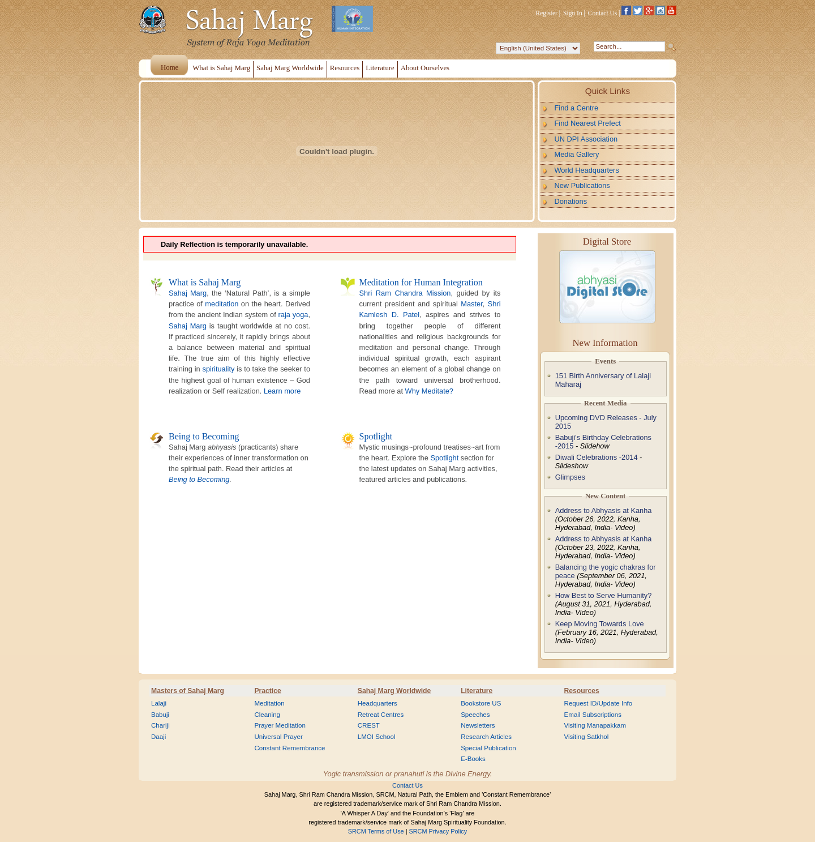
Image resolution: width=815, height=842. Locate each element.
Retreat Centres (381, 714)
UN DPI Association (586, 139)
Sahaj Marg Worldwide (394, 691)
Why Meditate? (429, 391)
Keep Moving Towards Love (599, 623)
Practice (267, 691)
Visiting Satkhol (586, 736)
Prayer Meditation (280, 725)
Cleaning (267, 714)
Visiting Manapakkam (595, 725)
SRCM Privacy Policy (438, 831)
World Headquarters (587, 170)
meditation (221, 304)
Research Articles (486, 736)
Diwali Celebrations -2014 (596, 457)
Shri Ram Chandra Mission (405, 293)
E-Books (473, 758)
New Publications (582, 185)
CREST (369, 725)
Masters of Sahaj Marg (187, 691)
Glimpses (570, 477)
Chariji (160, 725)
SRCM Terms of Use (376, 831)
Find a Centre (577, 108)
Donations (571, 201)
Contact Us (602, 13)
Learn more (282, 391)
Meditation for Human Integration (421, 282)
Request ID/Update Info (598, 703)
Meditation (269, 703)
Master (471, 304)
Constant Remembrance (289, 748)
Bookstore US (481, 703)
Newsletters (478, 725)
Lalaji (158, 703)
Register (546, 13)
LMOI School (377, 736)
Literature (476, 691)
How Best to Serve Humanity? (603, 595)
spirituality (218, 369)
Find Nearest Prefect (588, 123)
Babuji (160, 714)
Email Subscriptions (592, 714)
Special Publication (488, 748)
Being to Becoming (204, 436)
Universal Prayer (278, 736)
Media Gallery (577, 154)
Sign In (572, 13)
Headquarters (377, 703)
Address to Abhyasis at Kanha (603, 510)
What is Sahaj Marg (205, 282)
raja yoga (293, 314)
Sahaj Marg (188, 293)
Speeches (475, 714)
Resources (581, 691)
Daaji (158, 736)
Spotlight (376, 436)
